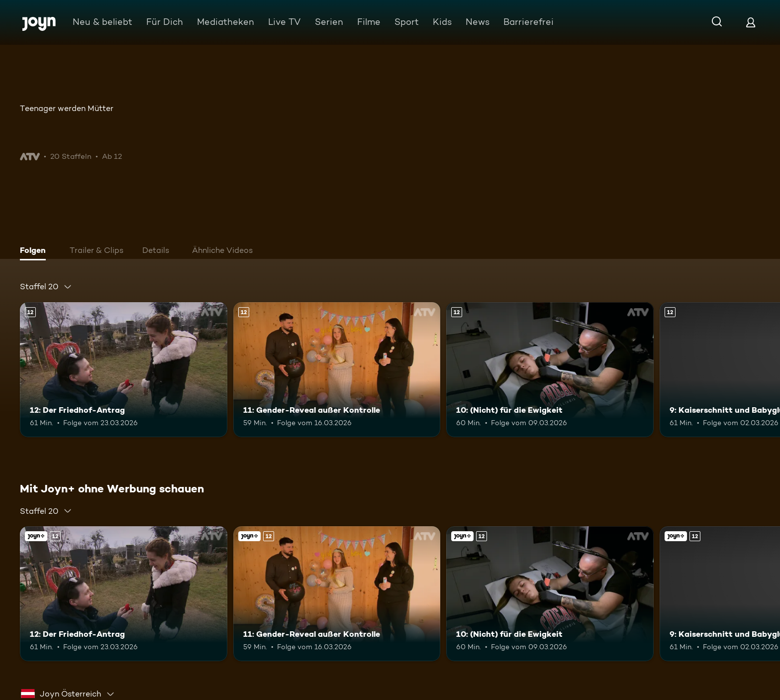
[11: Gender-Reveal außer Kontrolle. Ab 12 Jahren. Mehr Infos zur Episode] (337, 369)
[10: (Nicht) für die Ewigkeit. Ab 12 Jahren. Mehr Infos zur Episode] (550, 369)
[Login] (751, 22)
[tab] (35, 251)
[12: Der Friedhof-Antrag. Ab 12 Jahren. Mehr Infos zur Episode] (123, 369)
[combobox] (46, 287)
